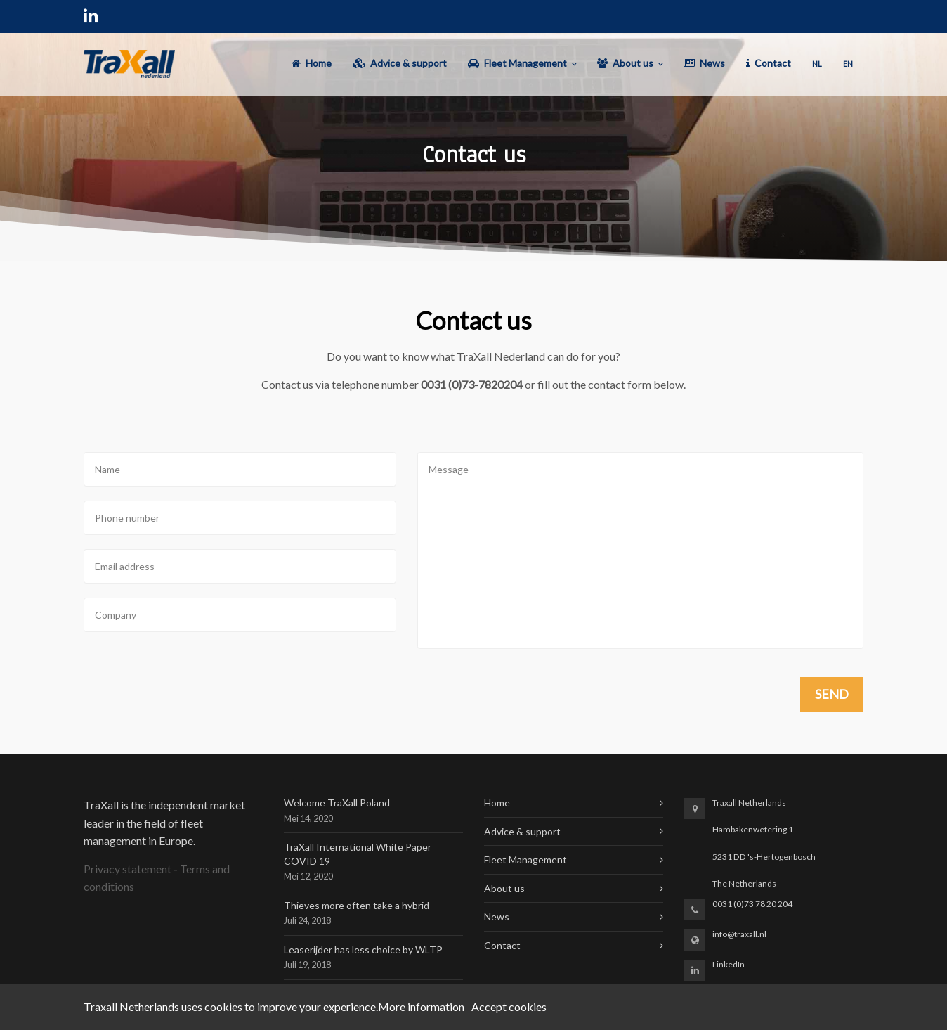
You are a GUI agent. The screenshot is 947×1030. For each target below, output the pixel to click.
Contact (502, 945)
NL (817, 63)
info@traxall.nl (739, 934)
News (496, 916)
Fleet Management (525, 859)
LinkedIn (728, 964)
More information (421, 1006)
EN (848, 63)
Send (832, 694)
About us (504, 888)
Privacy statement (127, 868)
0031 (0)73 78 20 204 (752, 904)
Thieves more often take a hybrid (356, 905)
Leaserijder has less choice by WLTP (363, 949)
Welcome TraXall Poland (337, 803)
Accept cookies (509, 1006)
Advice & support (522, 831)
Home (497, 803)
